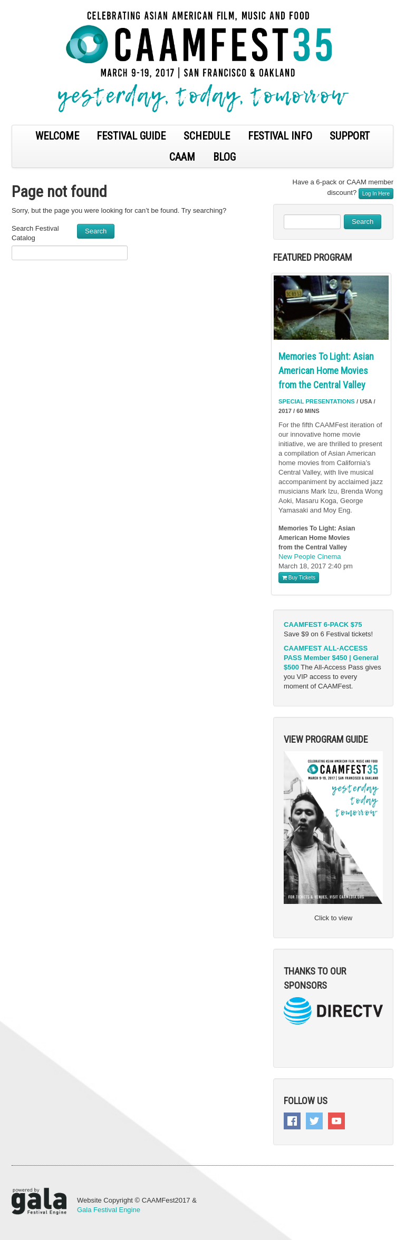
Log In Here (376, 193)
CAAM (182, 157)
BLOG (224, 157)
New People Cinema (309, 556)
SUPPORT (350, 136)
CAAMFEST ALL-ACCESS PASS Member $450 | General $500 (331, 657)
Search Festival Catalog (35, 233)
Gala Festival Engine (108, 1210)
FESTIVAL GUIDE (131, 136)
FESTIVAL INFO (280, 136)
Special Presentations (316, 401)
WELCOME (57, 136)
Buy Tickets (298, 577)
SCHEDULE (207, 136)
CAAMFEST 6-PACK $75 (323, 624)
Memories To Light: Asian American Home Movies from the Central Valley (326, 370)
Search (96, 231)
